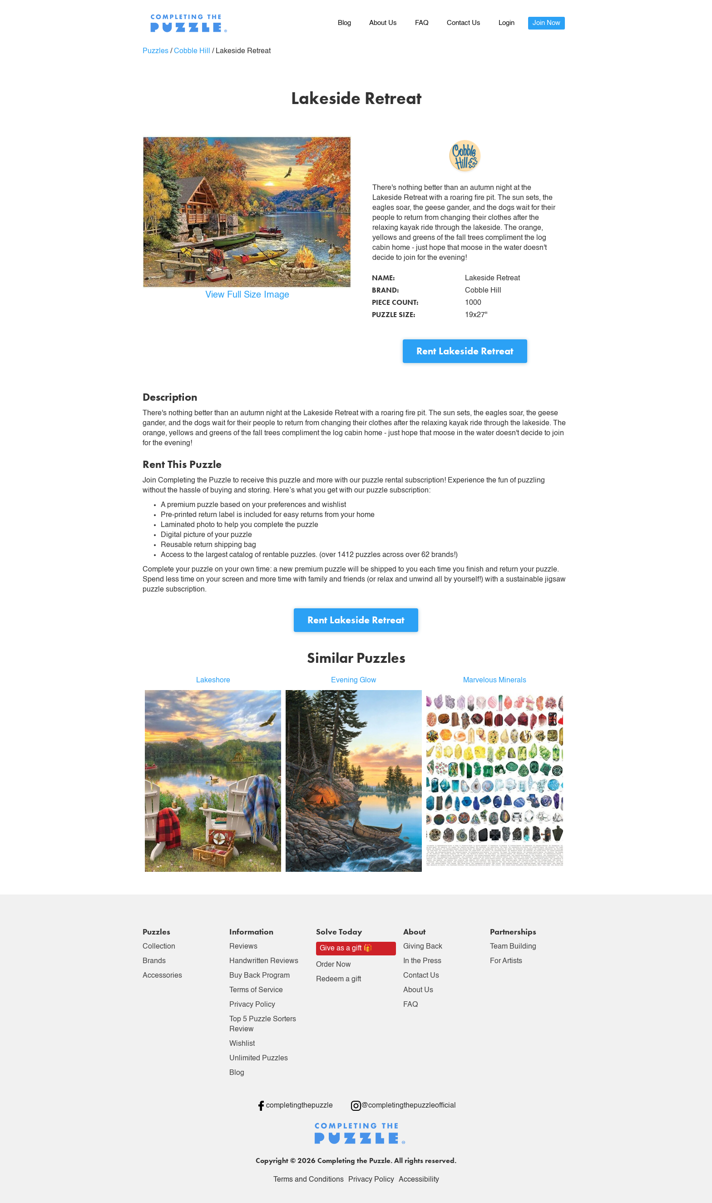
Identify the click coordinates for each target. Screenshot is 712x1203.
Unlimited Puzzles (258, 1058)
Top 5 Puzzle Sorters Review (262, 1024)
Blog (344, 23)
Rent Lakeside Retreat (465, 351)
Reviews (243, 946)
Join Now (546, 23)
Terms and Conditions (308, 1179)
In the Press (422, 961)
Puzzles (155, 51)
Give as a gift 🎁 (346, 948)
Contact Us (463, 23)
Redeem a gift (338, 979)
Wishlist (242, 1044)
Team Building (513, 946)
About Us (383, 23)
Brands (154, 961)
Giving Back (422, 946)
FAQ (422, 23)
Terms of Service (256, 990)
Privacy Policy (252, 1005)
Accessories (162, 975)
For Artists (506, 961)
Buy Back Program (259, 975)
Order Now (333, 965)
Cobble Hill (192, 51)
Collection (159, 946)
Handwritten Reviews (263, 961)
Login (506, 23)
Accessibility (419, 1179)
